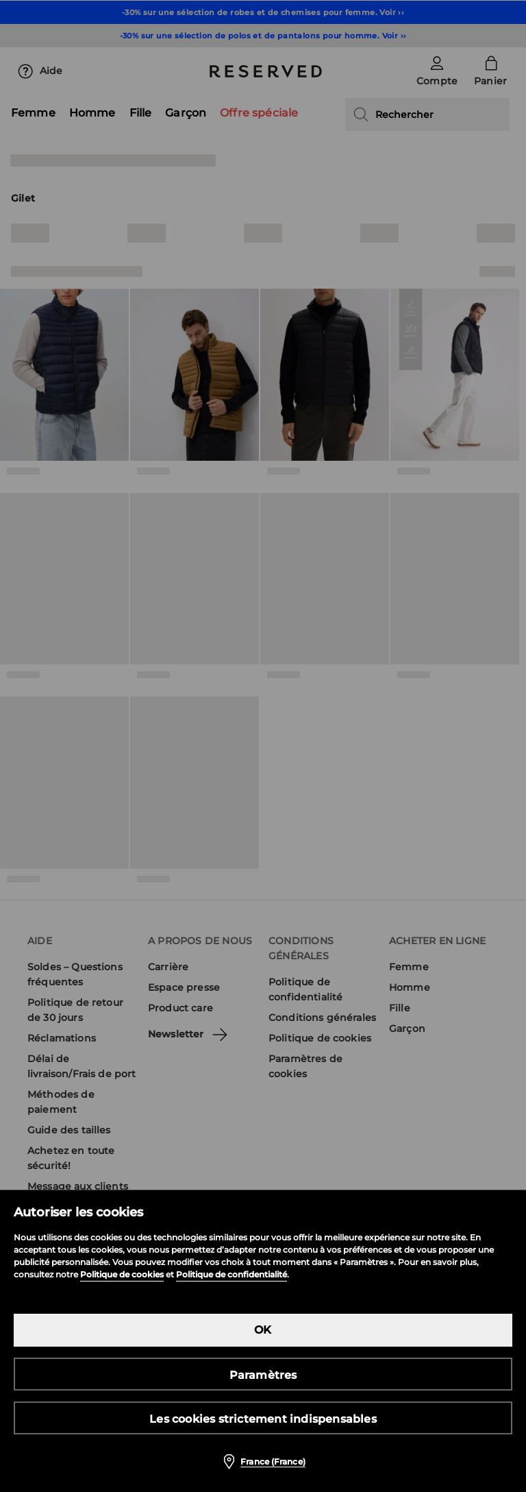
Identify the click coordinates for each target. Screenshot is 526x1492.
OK (262, 1329)
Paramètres (263, 1375)
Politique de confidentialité (231, 1274)
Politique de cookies (122, 1274)
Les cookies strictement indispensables (263, 1418)
